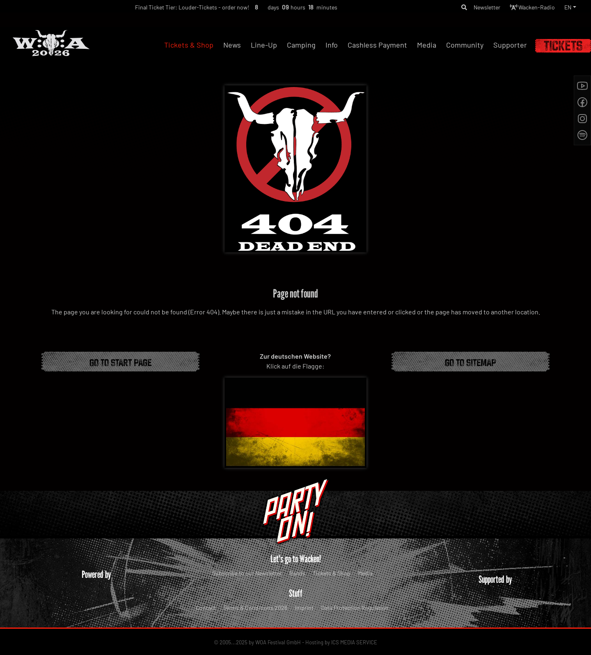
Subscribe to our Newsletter (247, 573)
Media (365, 573)
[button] (450, 8)
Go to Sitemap (470, 361)
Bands (297, 573)
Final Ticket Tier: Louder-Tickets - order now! (178, 9)
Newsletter (476, 8)
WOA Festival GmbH (278, 642)
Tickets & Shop (331, 573)
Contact (206, 607)
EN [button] (567, 8)
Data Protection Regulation (355, 607)
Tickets (563, 46)
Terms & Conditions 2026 (255, 607)
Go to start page (120, 361)
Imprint (304, 607)
